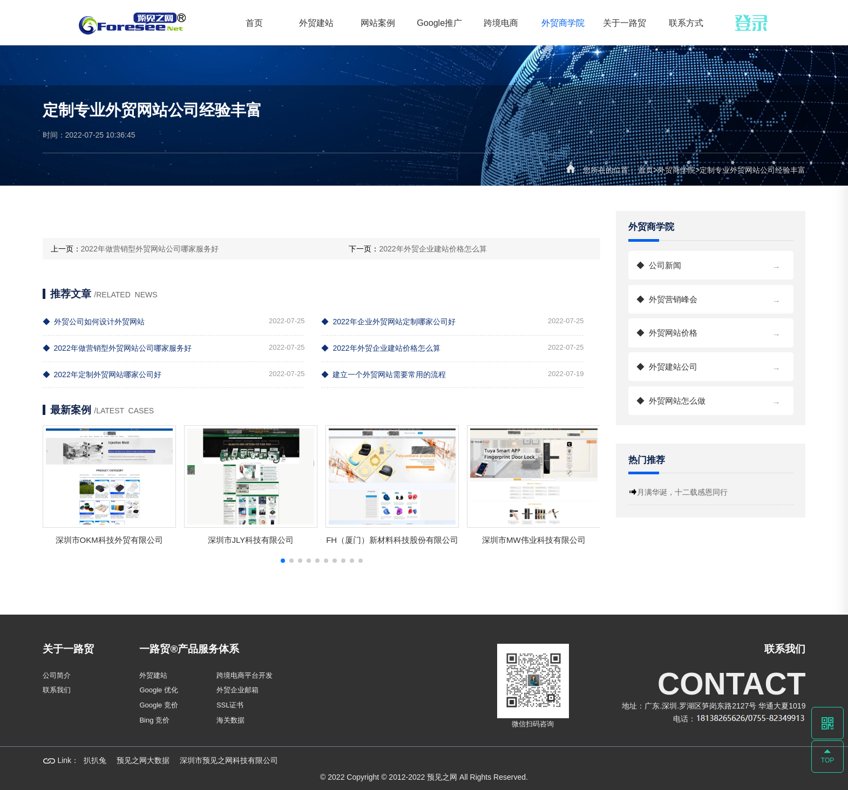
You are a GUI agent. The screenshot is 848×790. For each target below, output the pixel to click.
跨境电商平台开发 (244, 675)
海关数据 (230, 720)
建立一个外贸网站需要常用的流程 (383, 374)
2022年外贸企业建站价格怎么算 (432, 248)
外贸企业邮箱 (237, 690)
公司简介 (57, 675)
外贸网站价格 (710, 330)
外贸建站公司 (710, 364)
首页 (254, 23)
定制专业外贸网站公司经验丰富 (752, 170)
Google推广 (439, 23)
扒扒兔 (95, 760)
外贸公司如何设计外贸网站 (94, 321)
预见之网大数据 (143, 760)
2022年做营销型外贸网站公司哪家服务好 (150, 248)
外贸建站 (316, 23)
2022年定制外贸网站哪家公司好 (102, 374)
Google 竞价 (158, 705)
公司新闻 (710, 263)
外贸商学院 (563, 23)
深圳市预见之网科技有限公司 (229, 760)
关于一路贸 (624, 23)
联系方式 (686, 23)
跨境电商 (501, 23)
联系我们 (57, 690)
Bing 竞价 (154, 720)
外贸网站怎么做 (710, 398)
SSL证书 (230, 705)
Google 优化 (158, 690)
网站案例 (378, 23)
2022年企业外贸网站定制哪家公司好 (388, 321)
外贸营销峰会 (710, 297)
